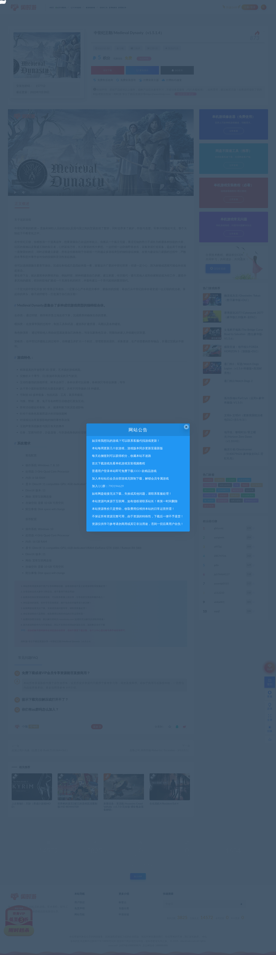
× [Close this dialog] (186, 427)
